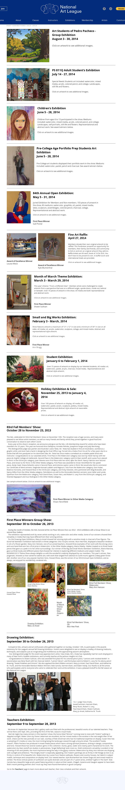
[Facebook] (104, 8)
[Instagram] (110, 8)
